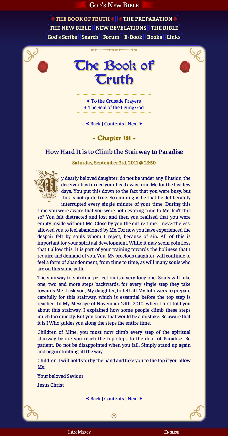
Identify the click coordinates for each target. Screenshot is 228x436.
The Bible (164, 27)
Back (93, 123)
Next (135, 123)
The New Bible (70, 27)
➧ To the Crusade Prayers (114, 100)
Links (174, 36)
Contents (114, 123)
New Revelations (121, 27)
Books (154, 36)
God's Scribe (62, 36)
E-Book (133, 36)
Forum (111, 36)
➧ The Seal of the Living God (114, 107)
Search (90, 36)
